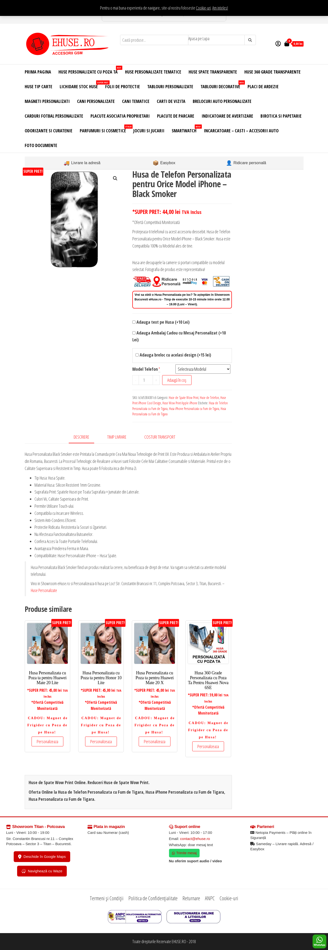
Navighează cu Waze (42, 871)
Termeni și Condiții (107, 898)
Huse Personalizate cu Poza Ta (89, 70)
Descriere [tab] (81, 437)
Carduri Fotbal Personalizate (54, 116)
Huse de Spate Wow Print (183, 397)
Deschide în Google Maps (42, 856)
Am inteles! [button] (220, 8)
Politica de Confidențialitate (153, 898)
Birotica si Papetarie (281, 116)
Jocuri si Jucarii (148, 131)
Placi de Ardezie (263, 86)
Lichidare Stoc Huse (81, 84)
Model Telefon (145, 369)
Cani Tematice (135, 101)
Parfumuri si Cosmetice (105, 129)
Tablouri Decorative (222, 84)
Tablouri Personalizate (170, 86)
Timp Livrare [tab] (116, 437)
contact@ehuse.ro (195, 839)
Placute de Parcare (175, 116)
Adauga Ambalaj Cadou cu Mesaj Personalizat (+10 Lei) (179, 336)
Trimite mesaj (184, 853)
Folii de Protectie (122, 86)
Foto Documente (41, 145)
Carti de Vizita (171, 101)
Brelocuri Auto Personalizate (222, 101)
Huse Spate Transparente (213, 72)
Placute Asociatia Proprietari (120, 116)
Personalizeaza (47, 741)
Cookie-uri (203, 8)
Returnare (191, 898)
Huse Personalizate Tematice (153, 72)
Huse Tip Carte (38, 86)
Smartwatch (186, 129)
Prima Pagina (38, 72)
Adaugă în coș (176, 380)
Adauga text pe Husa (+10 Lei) (161, 322)
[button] (115, 178)
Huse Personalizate (44, 590)
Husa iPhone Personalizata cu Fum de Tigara (194, 408)
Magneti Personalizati (47, 101)
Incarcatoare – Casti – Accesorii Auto (241, 131)
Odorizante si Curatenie (48, 131)
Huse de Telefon (209, 397)
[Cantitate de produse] (146, 380)
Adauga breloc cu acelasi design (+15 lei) (173, 355)
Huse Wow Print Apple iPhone (179, 403)
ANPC (210, 898)
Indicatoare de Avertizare (227, 116)
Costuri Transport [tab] (159, 437)
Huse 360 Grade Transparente (272, 72)
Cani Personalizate (96, 101)
